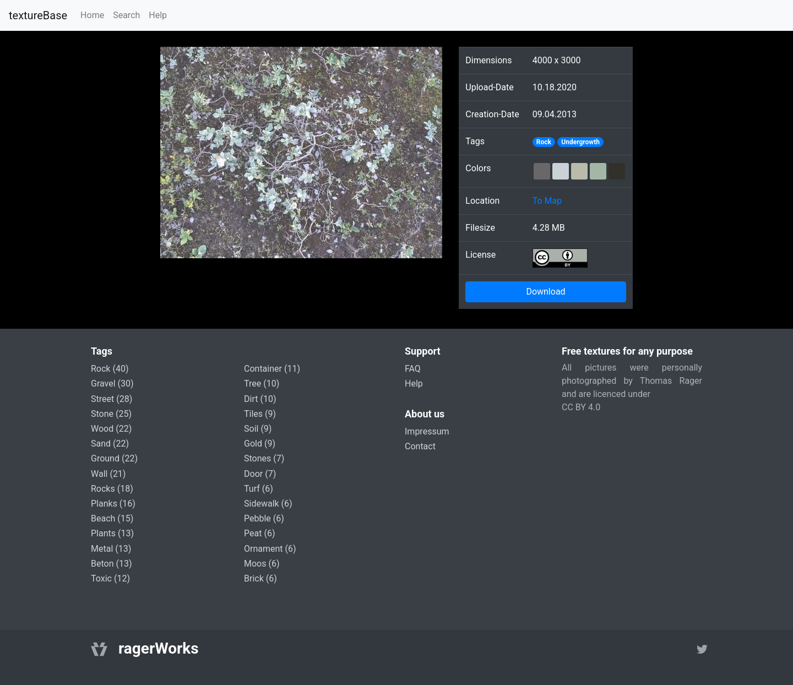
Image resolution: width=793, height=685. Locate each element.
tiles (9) (260, 414)
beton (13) (111, 563)
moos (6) (262, 563)
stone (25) (111, 414)
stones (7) (264, 458)
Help (158, 15)
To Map (547, 200)
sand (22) (110, 443)
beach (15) (112, 518)
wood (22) (111, 428)
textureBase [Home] (38, 15)
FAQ (413, 368)
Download (545, 291)
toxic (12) (110, 578)
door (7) (260, 474)
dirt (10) (260, 399)
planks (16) (113, 503)
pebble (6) (264, 518)
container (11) (272, 368)
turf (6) (258, 488)
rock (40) (109, 368)
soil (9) (257, 428)
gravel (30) (112, 383)
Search (126, 15)
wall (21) (108, 474)
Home (92, 15)
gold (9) (259, 443)
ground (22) (114, 458)
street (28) (111, 399)
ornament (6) (270, 548)
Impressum (427, 431)
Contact (420, 446)
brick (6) (260, 578)
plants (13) (112, 533)
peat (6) (259, 533)
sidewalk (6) (268, 503)
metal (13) (111, 548)
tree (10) (261, 383)
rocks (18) (112, 488)
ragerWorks (158, 648)
